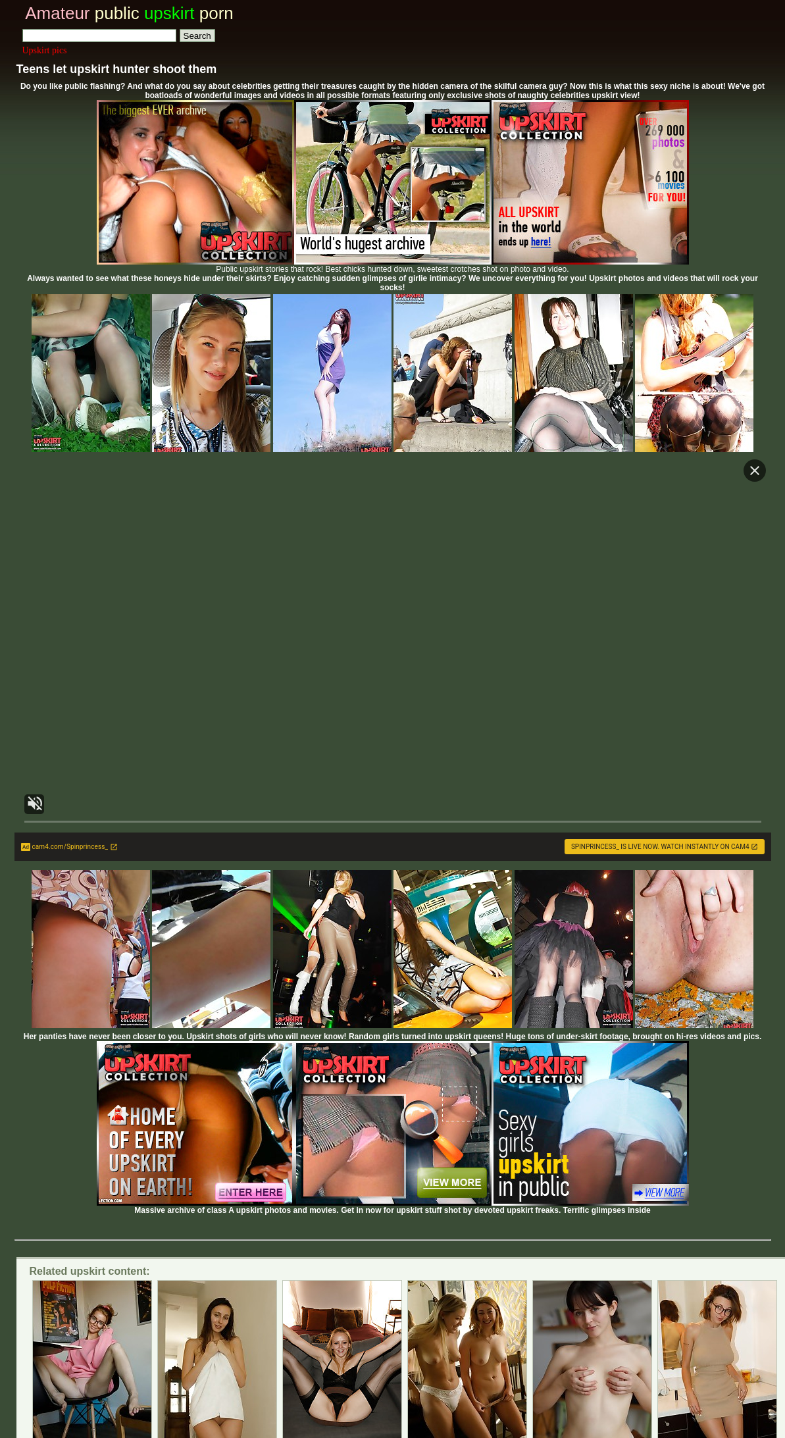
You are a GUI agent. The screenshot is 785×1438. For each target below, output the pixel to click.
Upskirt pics (44, 50)
